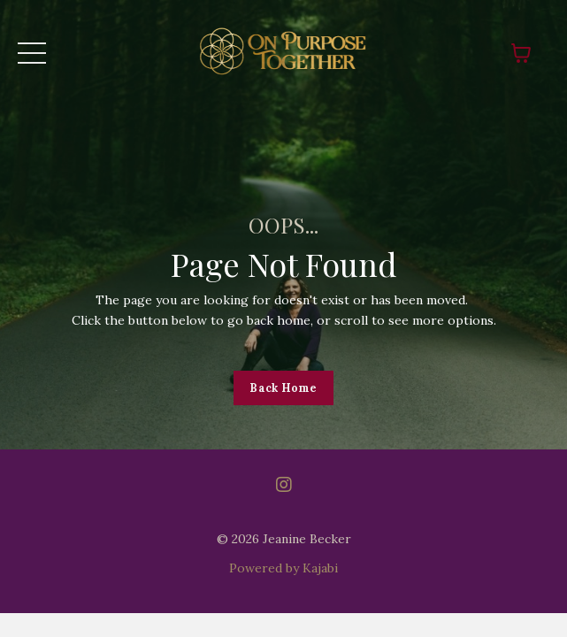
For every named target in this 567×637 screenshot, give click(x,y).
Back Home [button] (283, 387)
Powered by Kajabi (283, 568)
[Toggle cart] (521, 53)
